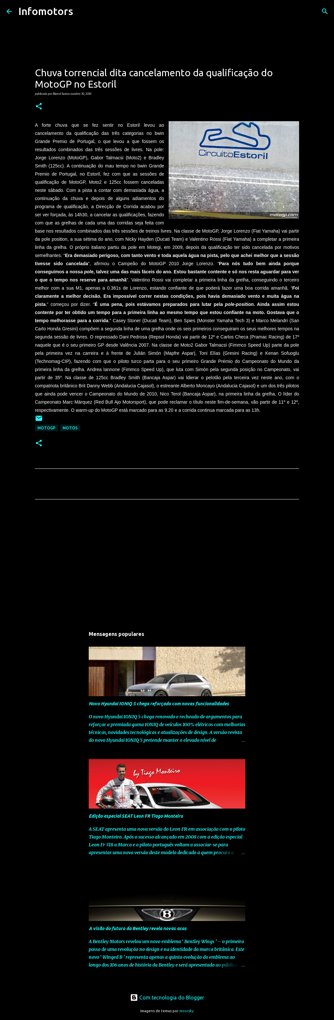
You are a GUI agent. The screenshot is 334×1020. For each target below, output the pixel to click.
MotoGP (46, 428)
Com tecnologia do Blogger (167, 997)
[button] (39, 106)
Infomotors (45, 11)
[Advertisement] (167, 565)
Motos (70, 428)
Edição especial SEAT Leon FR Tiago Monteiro (136, 816)
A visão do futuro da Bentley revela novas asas (138, 928)
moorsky (186, 1011)
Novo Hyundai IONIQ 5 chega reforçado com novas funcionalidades (159, 703)
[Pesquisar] (82, 11)
